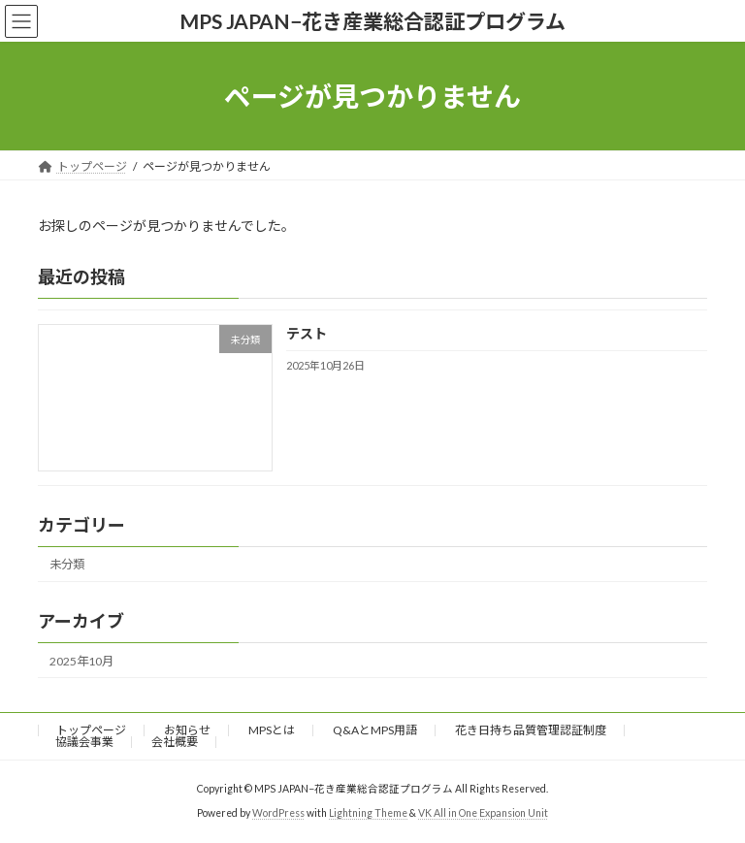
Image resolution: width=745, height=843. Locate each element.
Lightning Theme (368, 813)
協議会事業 (84, 741)
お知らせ (187, 730)
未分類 (66, 565)
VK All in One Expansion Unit (483, 813)
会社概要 (174, 741)
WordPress (278, 813)
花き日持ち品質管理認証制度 (530, 730)
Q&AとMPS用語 (375, 730)
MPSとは (271, 730)
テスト (306, 334)
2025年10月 (81, 661)
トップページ (91, 730)
